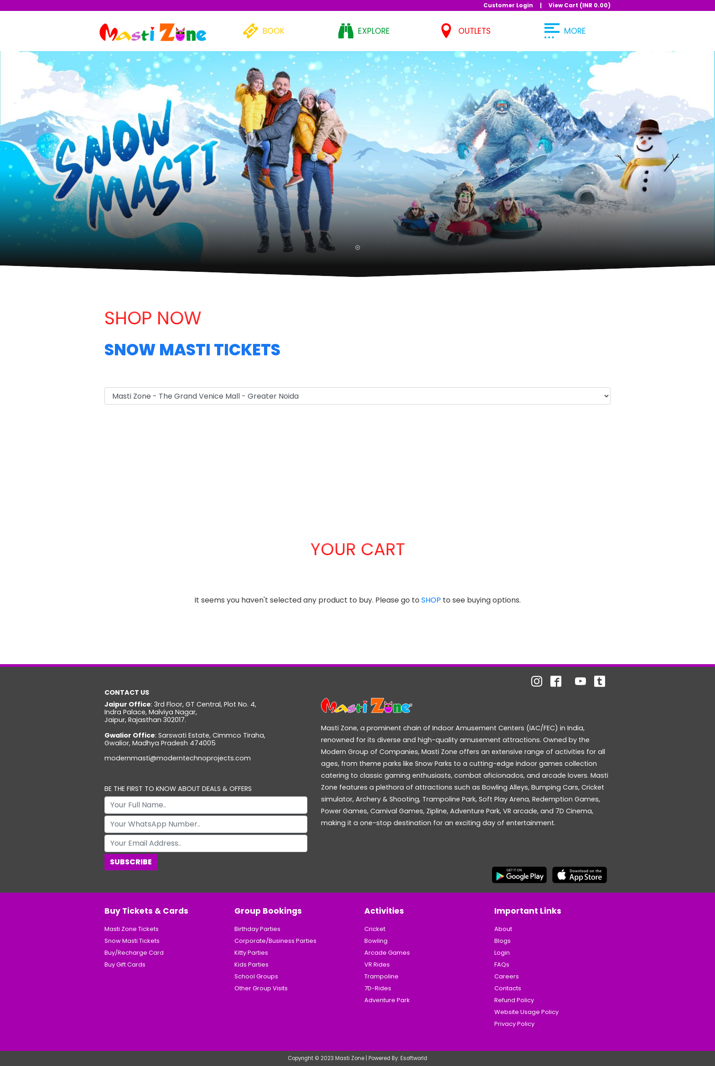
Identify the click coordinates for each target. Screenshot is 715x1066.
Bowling (376, 940)
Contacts (507, 988)
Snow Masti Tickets (132, 940)
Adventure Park (387, 1000)
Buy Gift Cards (124, 964)
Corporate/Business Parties (275, 940)
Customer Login (508, 5)
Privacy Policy (514, 1023)
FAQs (501, 964)
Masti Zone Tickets (131, 929)
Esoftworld (413, 1058)
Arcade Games (387, 952)
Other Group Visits (261, 988)
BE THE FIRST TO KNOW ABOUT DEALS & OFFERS (178, 789)
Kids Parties (251, 964)
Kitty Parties (251, 952)
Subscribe (131, 862)
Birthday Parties (257, 929)
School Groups (256, 976)
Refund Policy (514, 1000)
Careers (506, 976)
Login (502, 952)
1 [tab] (357, 249)
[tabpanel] (357, 158)
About (503, 929)
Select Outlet (128, 378)
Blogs (502, 940)
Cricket (374, 929)
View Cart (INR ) (580, 5)
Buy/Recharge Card (134, 952)
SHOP (431, 600)
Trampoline (381, 976)
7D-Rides (377, 988)
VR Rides (377, 964)
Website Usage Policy (526, 1012)
